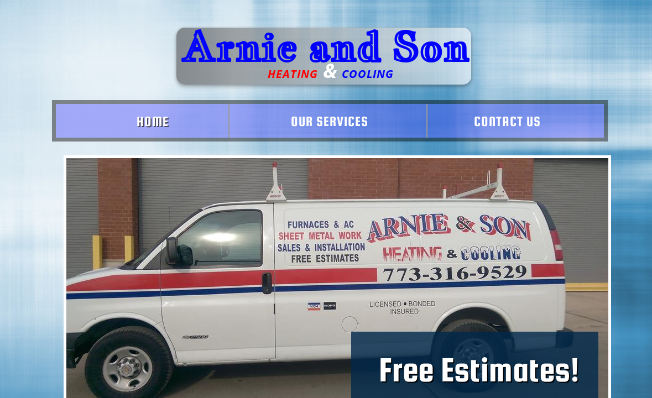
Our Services (329, 121)
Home (153, 121)
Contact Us (507, 121)
